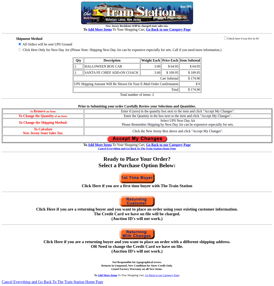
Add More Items (100, 29)
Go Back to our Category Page (162, 275)
